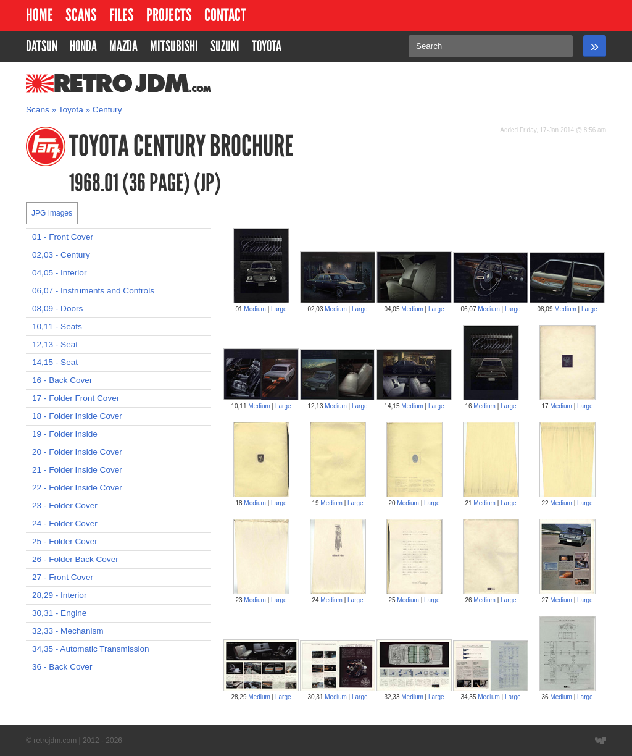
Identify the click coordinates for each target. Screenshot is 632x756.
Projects (169, 15)
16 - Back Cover (62, 380)
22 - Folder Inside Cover (77, 487)
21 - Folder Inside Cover (77, 469)
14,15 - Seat (55, 362)
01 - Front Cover (62, 237)
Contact (225, 15)
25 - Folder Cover (65, 541)
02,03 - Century (61, 254)
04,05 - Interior (59, 272)
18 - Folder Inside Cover (77, 416)
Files (121, 15)
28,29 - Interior (59, 595)
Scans (81, 15)
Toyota (71, 109)
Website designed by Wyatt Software (600, 740)
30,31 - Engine (59, 613)
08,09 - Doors (57, 308)
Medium (255, 309)
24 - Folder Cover (65, 523)
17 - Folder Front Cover (75, 398)
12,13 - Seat (55, 344)
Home (39, 15)
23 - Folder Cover (65, 505)
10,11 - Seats (57, 326)
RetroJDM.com (87, 83)
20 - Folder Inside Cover (77, 451)
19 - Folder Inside (65, 434)
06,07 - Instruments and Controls (93, 290)
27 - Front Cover (62, 577)
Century (107, 109)
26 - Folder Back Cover (75, 559)
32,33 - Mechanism (68, 631)
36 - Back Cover (62, 666)
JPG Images (51, 213)
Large (279, 309)
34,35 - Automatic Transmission (90, 648)
